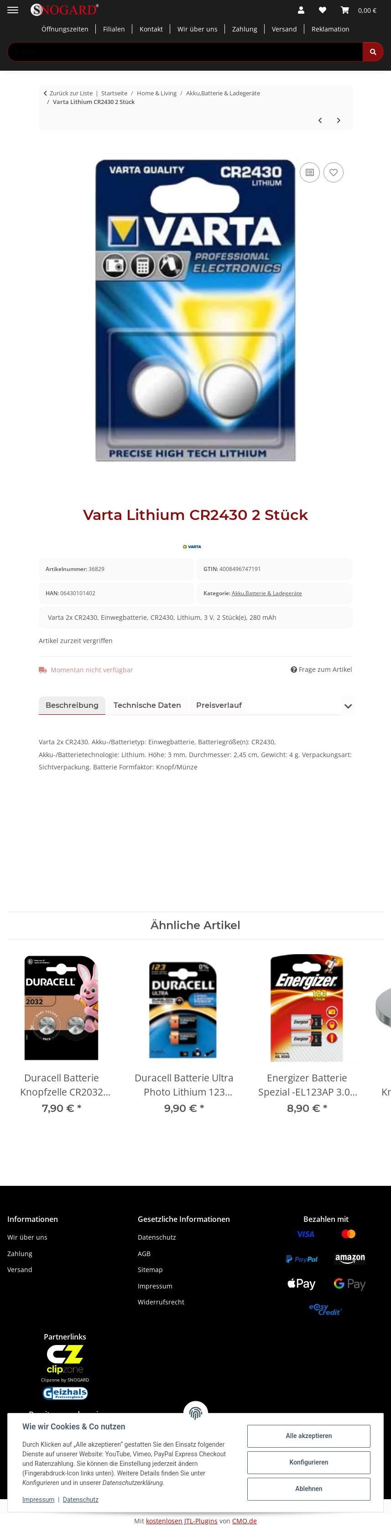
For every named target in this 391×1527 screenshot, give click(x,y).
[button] (301, 10)
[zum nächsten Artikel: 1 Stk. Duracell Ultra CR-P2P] (338, 120)
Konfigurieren (308, 1462)
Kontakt (151, 29)
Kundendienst (35, 1464)
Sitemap (150, 1269)
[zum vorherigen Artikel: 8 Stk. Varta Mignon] (320, 120)
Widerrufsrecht (161, 1302)
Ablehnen (308, 1488)
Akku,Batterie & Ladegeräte (267, 593)
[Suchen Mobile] (185, 52)
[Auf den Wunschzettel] (333, 172)
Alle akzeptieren (309, 1435)
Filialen (114, 29)
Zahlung (244, 29)
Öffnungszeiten (65, 29)
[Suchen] (373, 52)
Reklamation (330, 29)
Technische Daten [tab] (147, 705)
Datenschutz (81, 1499)
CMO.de (244, 1521)
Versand (284, 29)
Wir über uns (197, 29)
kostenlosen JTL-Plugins (182, 1521)
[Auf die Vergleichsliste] (310, 172)
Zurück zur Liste (71, 93)
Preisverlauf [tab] (219, 705)
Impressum (38, 1499)
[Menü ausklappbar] (12, 6)
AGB (144, 1253)
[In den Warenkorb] (46, 150)
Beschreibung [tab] (72, 705)
